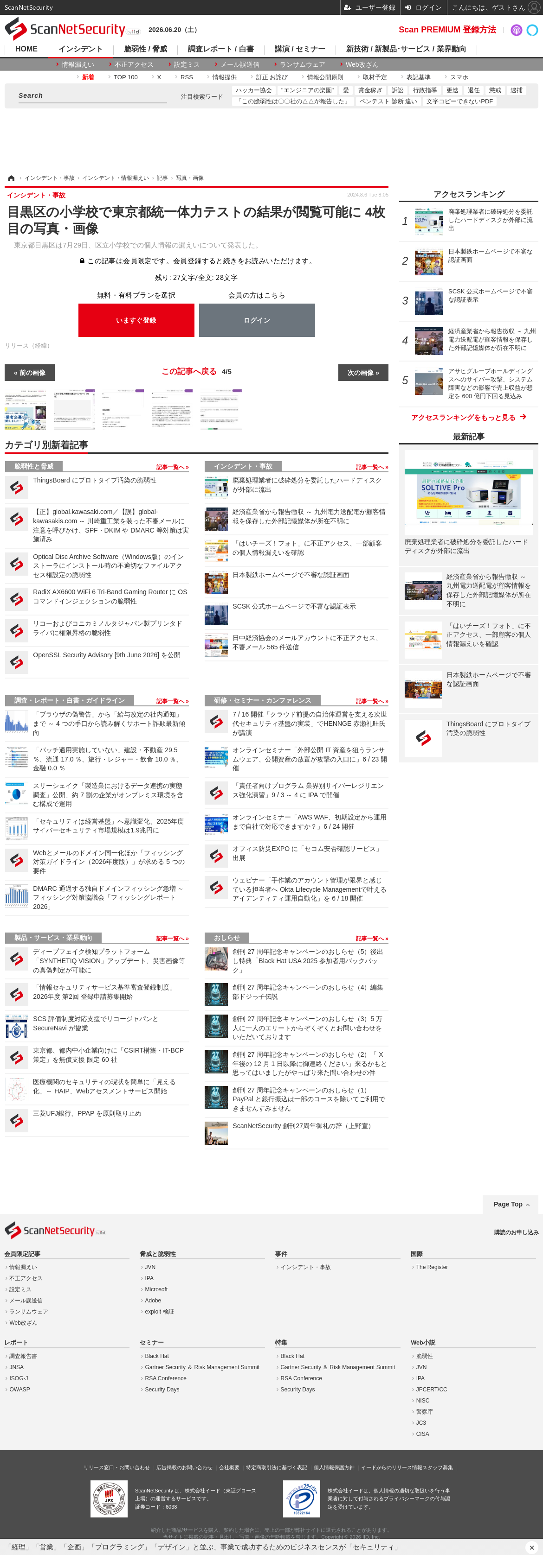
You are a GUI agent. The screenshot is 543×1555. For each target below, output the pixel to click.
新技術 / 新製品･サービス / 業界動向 (406, 49)
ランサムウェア (302, 64)
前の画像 (32, 372)
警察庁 (424, 1412)
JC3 (421, 1423)
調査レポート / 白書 (220, 49)
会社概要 (229, 1467)
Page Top (508, 1204)
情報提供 (225, 77)
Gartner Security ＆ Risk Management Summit (202, 1367)
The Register (432, 1267)
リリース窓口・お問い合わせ (117, 1467)
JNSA (16, 1367)
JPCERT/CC (431, 1389)
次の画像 (361, 372)
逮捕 (517, 90)
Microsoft (156, 1289)
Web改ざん (362, 64)
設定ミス (187, 64)
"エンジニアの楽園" (307, 90)
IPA (149, 1278)
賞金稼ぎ (370, 90)
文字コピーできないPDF (460, 101)
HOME (26, 49)
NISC (423, 1400)
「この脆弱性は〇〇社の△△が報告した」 (293, 101)
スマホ (459, 77)
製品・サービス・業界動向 (53, 937)
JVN (150, 1267)
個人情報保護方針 (334, 1467)
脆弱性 (424, 1356)
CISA (422, 1434)
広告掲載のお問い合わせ (184, 1467)
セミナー (152, 1342)
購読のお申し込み (516, 1232)
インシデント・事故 (243, 466)
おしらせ (227, 937)
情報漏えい (78, 64)
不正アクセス (134, 64)
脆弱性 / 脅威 (145, 49)
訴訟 (398, 90)
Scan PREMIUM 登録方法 (447, 29)
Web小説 (423, 1342)
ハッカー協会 (254, 90)
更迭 (452, 90)
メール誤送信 (239, 64)
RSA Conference (166, 1378)
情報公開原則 (325, 77)
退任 (474, 90)
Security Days (162, 1389)
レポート (16, 1342)
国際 (417, 1254)
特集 (281, 1342)
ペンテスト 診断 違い (388, 101)
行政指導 (425, 90)
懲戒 (495, 90)
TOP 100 (126, 77)
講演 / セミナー (300, 49)
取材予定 (375, 77)
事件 (281, 1254)
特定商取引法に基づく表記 (276, 1467)
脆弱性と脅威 (33, 466)
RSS (187, 77)
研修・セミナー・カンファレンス (262, 700)
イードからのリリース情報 (391, 1467)
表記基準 (419, 77)
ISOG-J (18, 1378)
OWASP (19, 1389)
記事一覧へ (171, 467)
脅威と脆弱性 (158, 1254)
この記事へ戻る (197, 371)
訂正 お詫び (272, 77)
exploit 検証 (159, 1311)
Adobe (153, 1300)
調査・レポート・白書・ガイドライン (69, 700)
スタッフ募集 (437, 1467)
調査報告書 (23, 1356)
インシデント (80, 49)
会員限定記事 (22, 1254)
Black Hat (157, 1356)
